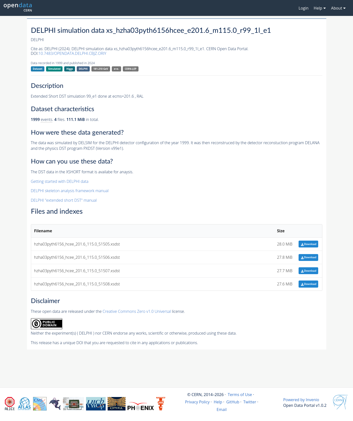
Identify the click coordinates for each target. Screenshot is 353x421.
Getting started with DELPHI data (59, 181)
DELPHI (83, 68)
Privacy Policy (197, 402)
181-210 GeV (100, 68)
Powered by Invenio (301, 399)
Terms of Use (240, 394)
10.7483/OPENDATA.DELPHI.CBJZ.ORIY (72, 53)
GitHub (232, 402)
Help (218, 402)
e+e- (116, 68)
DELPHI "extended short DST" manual (64, 200)
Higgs (69, 68)
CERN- (130, 69)
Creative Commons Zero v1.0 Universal (137, 311)
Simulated (54, 68)
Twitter (249, 402)
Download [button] (308, 244)
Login (304, 8)
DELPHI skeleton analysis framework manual (70, 190)
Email (222, 409)
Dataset (37, 68)
